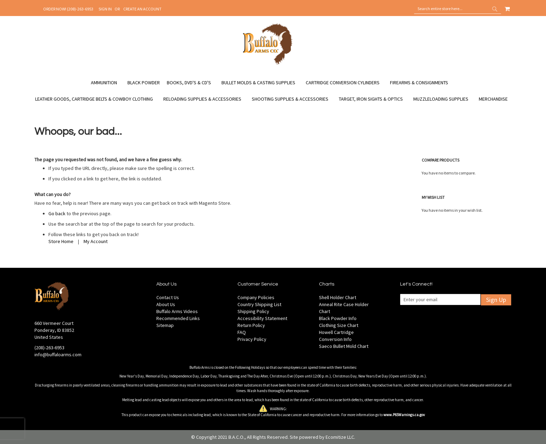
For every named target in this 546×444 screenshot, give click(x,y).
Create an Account (142, 8)
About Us (165, 304)
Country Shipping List (259, 304)
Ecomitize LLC (340, 437)
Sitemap (165, 325)
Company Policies (255, 297)
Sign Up (496, 300)
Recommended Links (178, 318)
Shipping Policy (253, 311)
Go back (56, 213)
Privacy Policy (251, 339)
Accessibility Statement (262, 318)
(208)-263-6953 (49, 347)
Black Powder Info (338, 318)
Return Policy (251, 325)
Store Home (60, 241)
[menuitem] (107, 83)
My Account (96, 241)
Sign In (105, 8)
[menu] (273, 91)
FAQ (241, 332)
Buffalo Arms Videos (177, 311)
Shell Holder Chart (337, 297)
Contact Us (167, 297)
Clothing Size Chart (338, 325)
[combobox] (457, 8)
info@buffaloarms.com (57, 354)
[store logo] (268, 64)
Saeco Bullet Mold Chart (343, 346)
